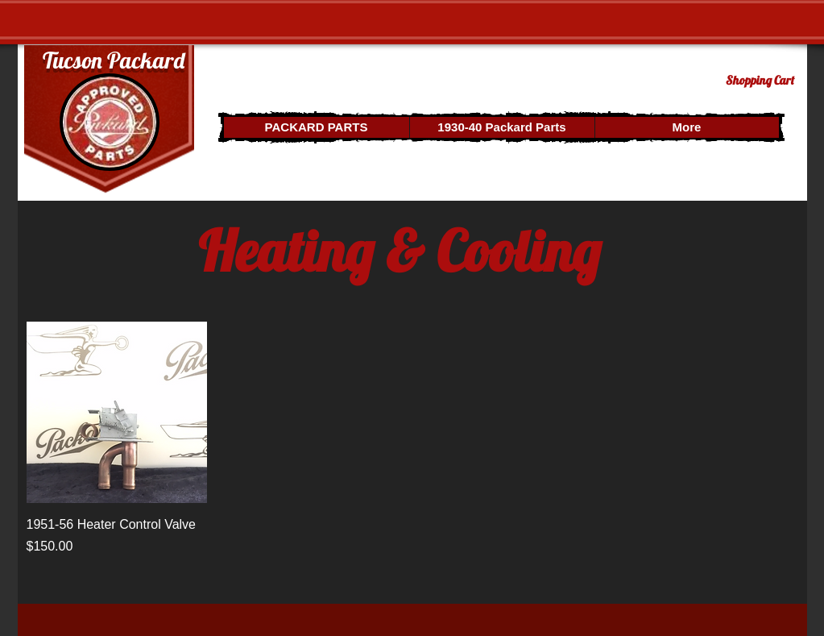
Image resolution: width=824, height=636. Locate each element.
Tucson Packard (113, 60)
